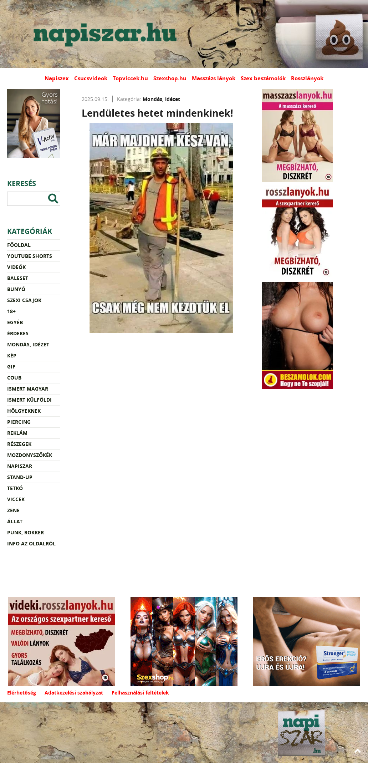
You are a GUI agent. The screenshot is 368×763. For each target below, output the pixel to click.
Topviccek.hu (130, 78)
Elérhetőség (21, 692)
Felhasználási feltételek (140, 692)
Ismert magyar (27, 388)
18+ (11, 311)
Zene (13, 510)
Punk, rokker (25, 532)
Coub (14, 377)
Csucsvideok (90, 78)
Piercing (19, 421)
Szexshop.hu (169, 78)
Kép (11, 355)
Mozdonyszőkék (29, 455)
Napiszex (57, 78)
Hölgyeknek (24, 410)
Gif (11, 366)
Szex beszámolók (263, 78)
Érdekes (18, 333)
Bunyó (16, 289)
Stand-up (19, 477)
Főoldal (19, 244)
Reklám (17, 432)
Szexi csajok (24, 300)
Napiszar (19, 466)
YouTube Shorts (29, 256)
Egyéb (15, 322)
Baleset (17, 278)
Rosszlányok (307, 78)
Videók (16, 267)
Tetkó (15, 488)
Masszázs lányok (213, 78)
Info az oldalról (31, 543)
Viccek (16, 499)
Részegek (19, 444)
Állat (14, 521)
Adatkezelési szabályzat (74, 692)
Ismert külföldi (29, 399)
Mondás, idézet (28, 344)
